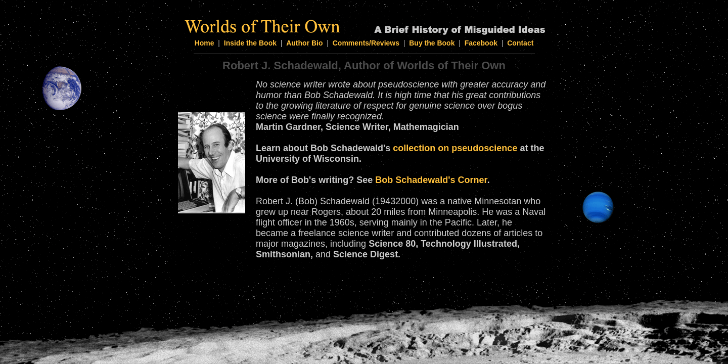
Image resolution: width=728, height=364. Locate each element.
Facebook (481, 43)
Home (204, 43)
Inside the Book (250, 43)
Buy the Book (431, 43)
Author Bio (304, 43)
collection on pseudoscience (455, 148)
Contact (520, 43)
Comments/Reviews (366, 43)
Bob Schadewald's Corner (431, 180)
